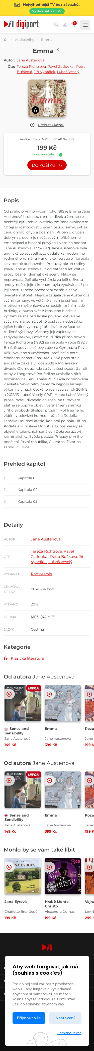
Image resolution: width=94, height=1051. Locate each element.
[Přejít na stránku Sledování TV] (47, 8)
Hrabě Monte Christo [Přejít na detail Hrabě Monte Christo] (57, 903)
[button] (47, 125)
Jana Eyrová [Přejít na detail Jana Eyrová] (16, 901)
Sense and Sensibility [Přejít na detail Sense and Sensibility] (17, 730)
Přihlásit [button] (65, 25)
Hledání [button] (56, 25)
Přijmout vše (29, 1018)
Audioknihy (24, 40)
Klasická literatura (27, 658)
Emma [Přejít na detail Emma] (51, 728)
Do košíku (47, 165)
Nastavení (65, 1018)
